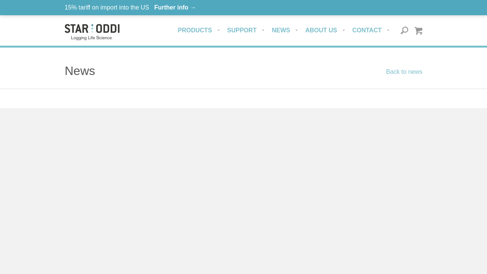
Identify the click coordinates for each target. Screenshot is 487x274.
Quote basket (418, 31)
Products (195, 30)
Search (405, 31)
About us (321, 30)
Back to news (404, 71)
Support (241, 30)
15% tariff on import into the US (130, 7)
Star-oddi (92, 32)
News (281, 30)
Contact (367, 30)
